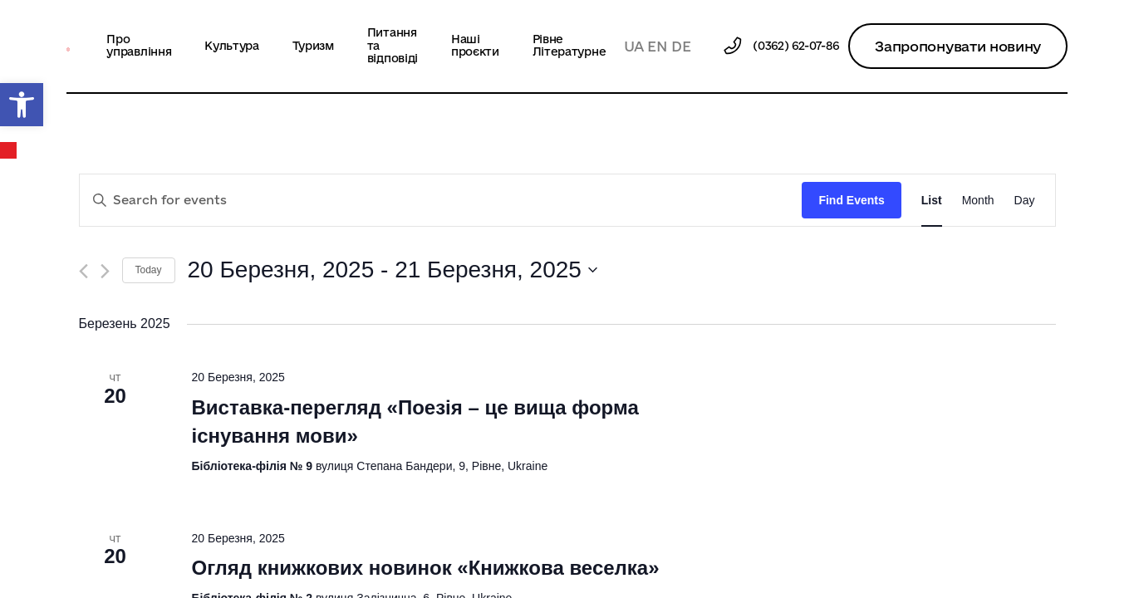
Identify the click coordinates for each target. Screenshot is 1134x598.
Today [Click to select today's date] (148, 270)
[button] (21, 104)
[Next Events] (105, 271)
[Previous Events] (83, 271)
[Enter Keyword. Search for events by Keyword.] (441, 200)
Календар (9, 150)
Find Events (851, 200)
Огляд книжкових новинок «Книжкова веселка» (425, 567)
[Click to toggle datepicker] (392, 270)
